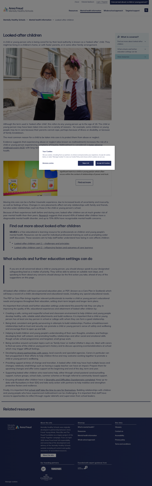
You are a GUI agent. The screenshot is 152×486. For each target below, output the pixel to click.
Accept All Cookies (103, 163)
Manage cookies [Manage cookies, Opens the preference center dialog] (48, 163)
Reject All (86, 163)
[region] (77, 158)
